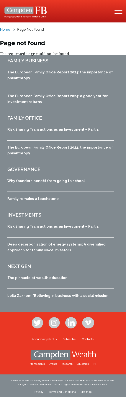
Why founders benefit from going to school (46, 181)
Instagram (55, 322)
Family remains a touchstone (33, 199)
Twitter (38, 322)
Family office (24, 118)
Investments (24, 215)
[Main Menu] (118, 12)
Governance (23, 169)
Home (5, 29)
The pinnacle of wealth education (37, 278)
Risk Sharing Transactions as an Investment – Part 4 (53, 129)
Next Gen (19, 266)
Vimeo (88, 322)
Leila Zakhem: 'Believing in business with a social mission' (58, 296)
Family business (27, 60)
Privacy (38, 391)
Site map (86, 391)
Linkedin (71, 322)
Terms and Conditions (62, 391)
